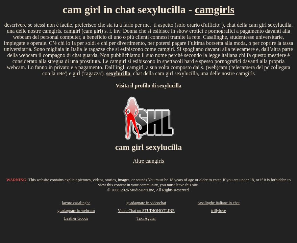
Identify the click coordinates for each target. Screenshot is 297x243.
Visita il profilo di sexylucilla (148, 85)
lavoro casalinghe (76, 202)
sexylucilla (118, 73)
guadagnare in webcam (76, 210)
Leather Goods (76, 218)
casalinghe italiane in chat (219, 202)
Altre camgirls (148, 161)
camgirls (214, 9)
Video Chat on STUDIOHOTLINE (146, 210)
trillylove (218, 210)
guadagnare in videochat (146, 202)
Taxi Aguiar (146, 218)
